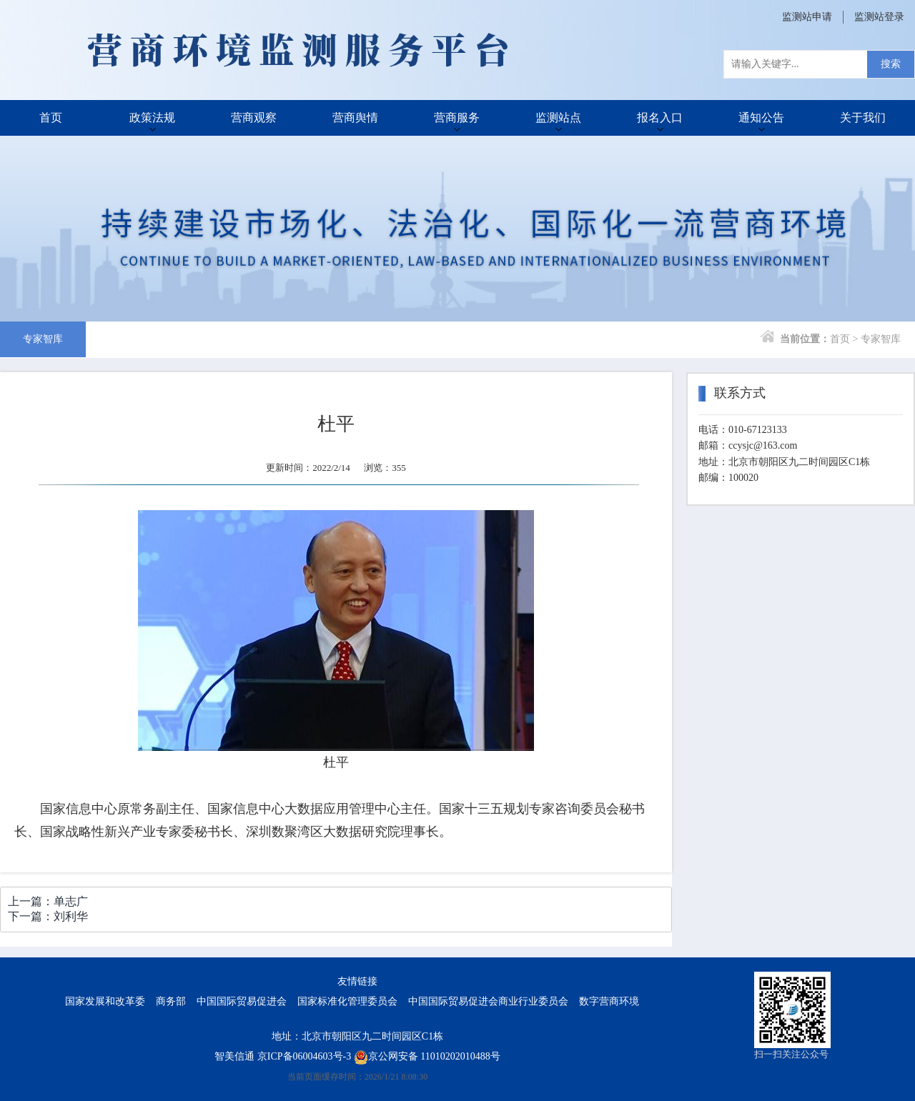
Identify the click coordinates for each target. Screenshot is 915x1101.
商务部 (171, 1001)
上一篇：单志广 (48, 901)
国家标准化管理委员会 (347, 1001)
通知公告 (761, 117)
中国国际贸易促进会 (242, 1001)
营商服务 (457, 117)
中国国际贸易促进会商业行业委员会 (488, 1001)
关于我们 (863, 117)
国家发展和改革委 (105, 1001)
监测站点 (558, 117)
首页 (50, 117)
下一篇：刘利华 (48, 916)
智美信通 (234, 1056)
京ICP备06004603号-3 (304, 1056)
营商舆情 (355, 117)
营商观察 (254, 117)
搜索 (891, 64)
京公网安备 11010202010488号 (427, 1056)
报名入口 (660, 117)
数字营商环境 (609, 1001)
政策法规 (152, 117)
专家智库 (43, 339)
